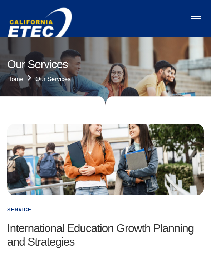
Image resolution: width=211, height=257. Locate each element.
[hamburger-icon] (196, 18)
